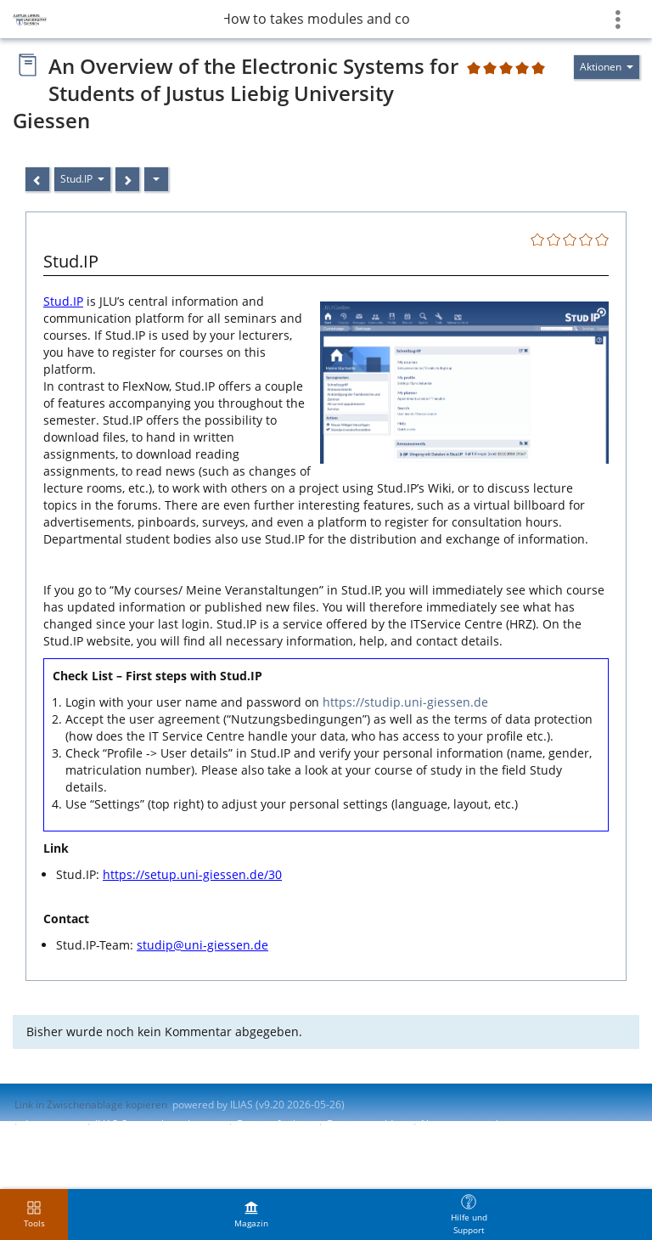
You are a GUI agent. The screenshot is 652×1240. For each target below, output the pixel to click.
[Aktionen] (156, 179)
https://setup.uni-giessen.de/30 (192, 874)
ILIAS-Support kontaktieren (158, 1124)
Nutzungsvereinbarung (475, 1124)
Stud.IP (63, 301)
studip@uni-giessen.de (202, 945)
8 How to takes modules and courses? (317, 18)
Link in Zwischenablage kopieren (90, 1104)
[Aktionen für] (606, 67)
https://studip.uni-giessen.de (405, 702)
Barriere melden (366, 1124)
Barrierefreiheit (274, 1124)
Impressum (52, 1124)
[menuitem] (251, 1214)
